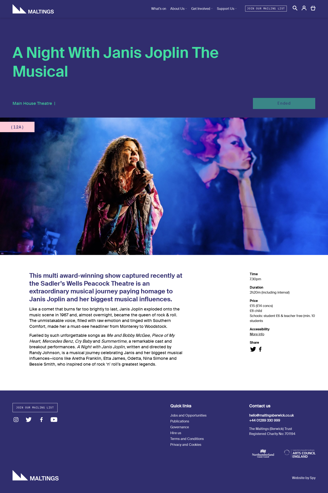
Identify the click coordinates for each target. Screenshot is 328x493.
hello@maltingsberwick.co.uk (271, 415)
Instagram (16, 419)
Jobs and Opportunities (188, 415)
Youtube (54, 419)
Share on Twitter (253, 349)
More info (257, 334)
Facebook (41, 419)
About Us (177, 8)
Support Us (225, 8)
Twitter (28, 419)
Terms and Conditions (187, 439)
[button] (295, 8)
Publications (179, 421)
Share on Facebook (260, 349)
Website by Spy (303, 478)
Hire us (175, 433)
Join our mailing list (266, 8)
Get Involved (200, 8)
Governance (179, 427)
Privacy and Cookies (185, 444)
